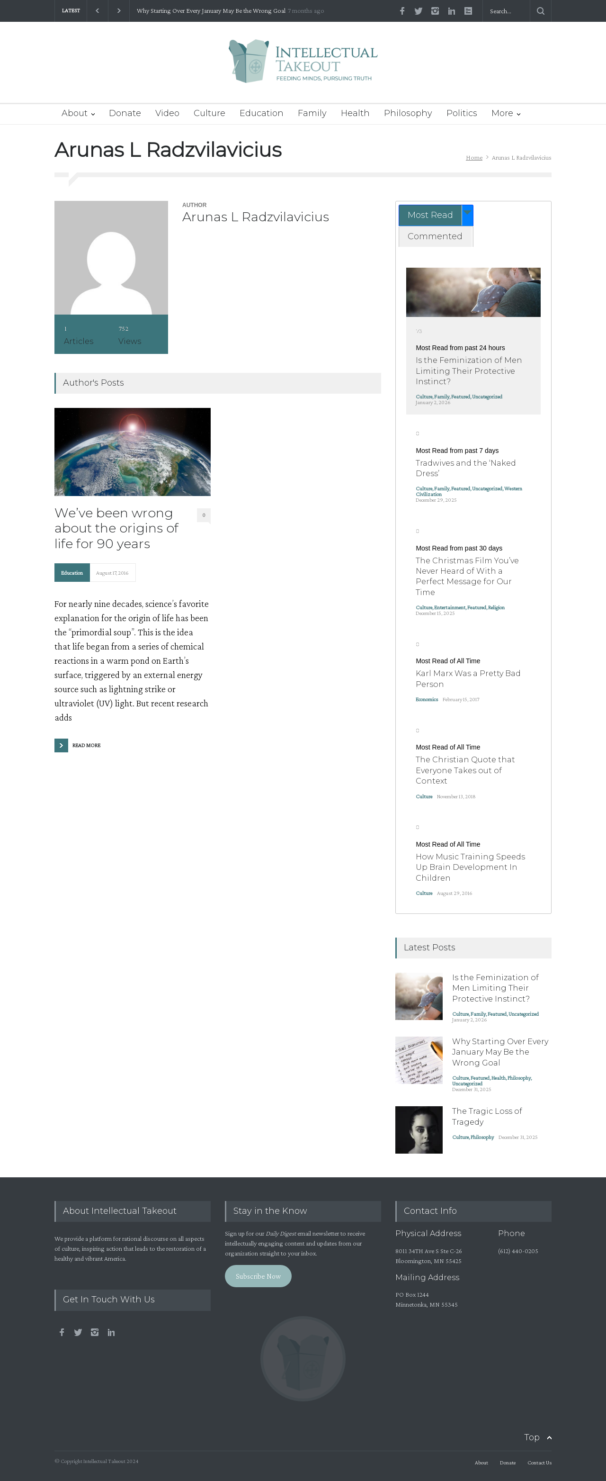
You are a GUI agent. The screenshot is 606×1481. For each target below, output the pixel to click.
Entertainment (449, 607)
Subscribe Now (258, 1276)
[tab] (436, 215)
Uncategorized (487, 396)
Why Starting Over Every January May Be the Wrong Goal (211, 10)
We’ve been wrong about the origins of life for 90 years (116, 528)
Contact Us (539, 1462)
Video (167, 113)
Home (474, 157)
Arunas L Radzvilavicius (255, 217)
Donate (125, 113)
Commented (435, 236)
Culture (209, 113)
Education (262, 113)
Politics (461, 113)
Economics (427, 699)
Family (312, 113)
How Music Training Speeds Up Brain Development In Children (470, 867)
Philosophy (408, 113)
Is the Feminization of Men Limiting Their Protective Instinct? (469, 371)
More (502, 113)
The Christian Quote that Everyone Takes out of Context (465, 770)
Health (355, 113)
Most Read (430, 215)
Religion (496, 607)
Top (532, 1437)
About (75, 113)
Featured (460, 396)
